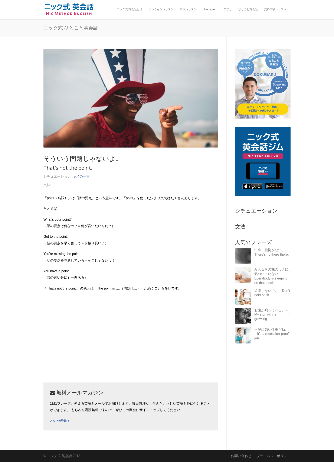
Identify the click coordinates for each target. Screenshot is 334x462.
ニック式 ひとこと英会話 (70, 27)
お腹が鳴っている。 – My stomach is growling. (271, 314)
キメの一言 (81, 176)
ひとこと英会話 (248, 9)
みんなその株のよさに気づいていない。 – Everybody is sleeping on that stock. (271, 276)
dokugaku (210, 9)
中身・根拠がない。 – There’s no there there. (271, 252)
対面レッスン (188, 9)
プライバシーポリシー (273, 456)
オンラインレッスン (161, 9)
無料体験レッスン (275, 9)
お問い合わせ (241, 456)
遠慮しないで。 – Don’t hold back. (272, 293)
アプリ (228, 9)
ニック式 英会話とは (129, 9)
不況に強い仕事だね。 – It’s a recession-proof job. (271, 334)
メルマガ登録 (59, 420)
